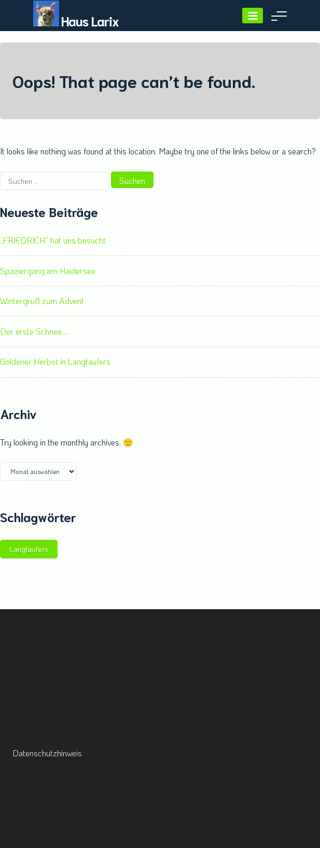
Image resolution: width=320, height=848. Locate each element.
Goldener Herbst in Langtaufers (55, 361)
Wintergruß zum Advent (42, 300)
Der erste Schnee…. (34, 331)
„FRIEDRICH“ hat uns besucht (53, 240)
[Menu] (252, 15)
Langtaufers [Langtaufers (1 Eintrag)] (28, 549)
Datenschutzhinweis (47, 753)
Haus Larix (90, 20)
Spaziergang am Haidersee (47, 270)
